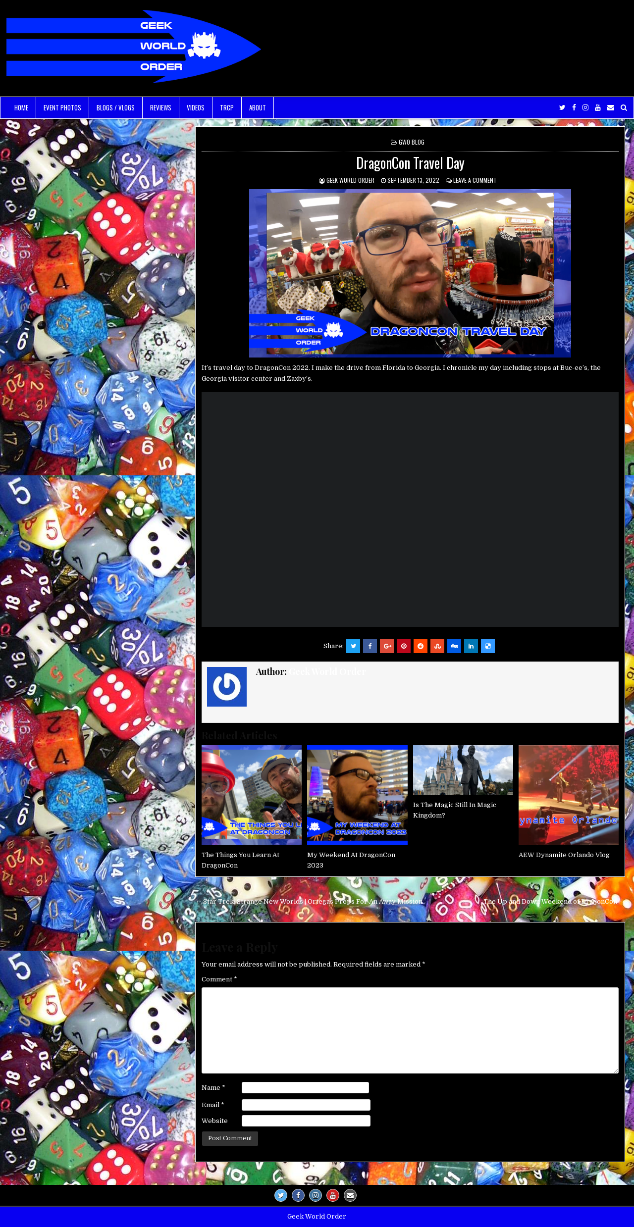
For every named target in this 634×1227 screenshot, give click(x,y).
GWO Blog (411, 142)
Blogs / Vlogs (116, 107)
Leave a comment (475, 180)
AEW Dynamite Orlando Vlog (564, 855)
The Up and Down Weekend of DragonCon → (554, 901)
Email (213, 1105)
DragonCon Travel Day (410, 163)
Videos (196, 107)
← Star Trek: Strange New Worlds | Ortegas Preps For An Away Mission (309, 901)
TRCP (227, 107)
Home (21, 107)
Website (215, 1121)
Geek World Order (350, 180)
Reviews (160, 107)
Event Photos (62, 107)
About (257, 107)
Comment (219, 979)
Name (213, 1087)
